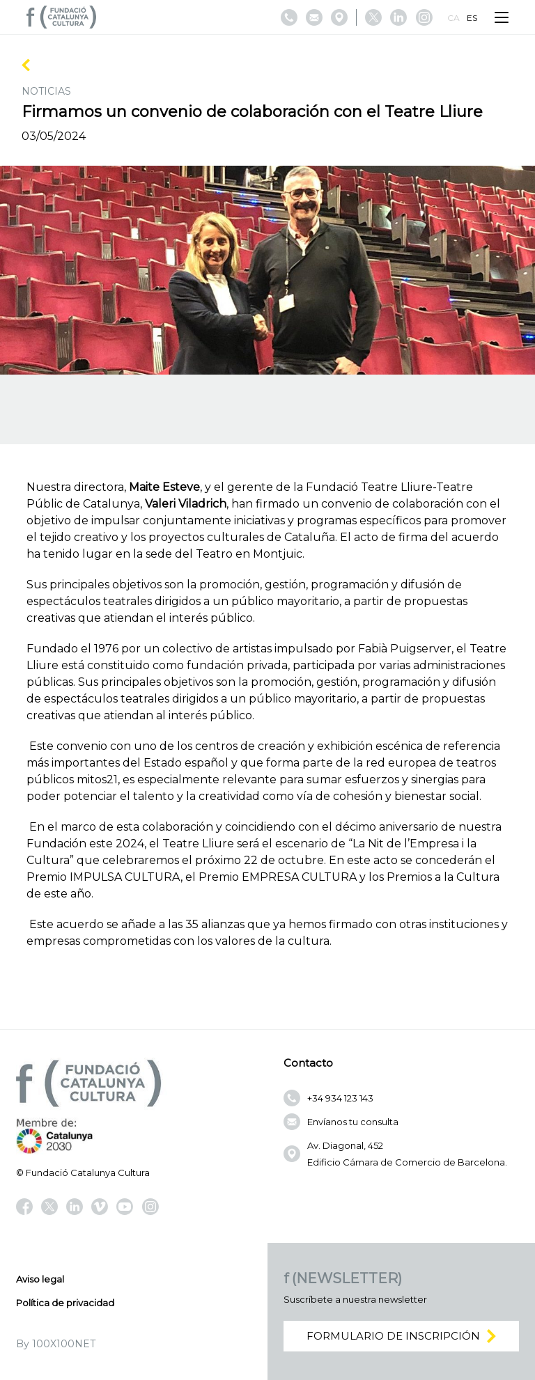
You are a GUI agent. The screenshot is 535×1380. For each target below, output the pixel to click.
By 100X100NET (55, 1344)
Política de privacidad (65, 1302)
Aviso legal (40, 1279)
